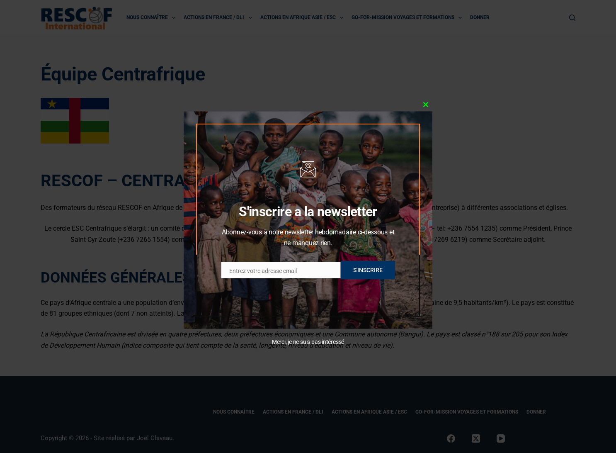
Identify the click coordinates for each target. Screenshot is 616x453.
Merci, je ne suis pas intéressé (308, 342)
